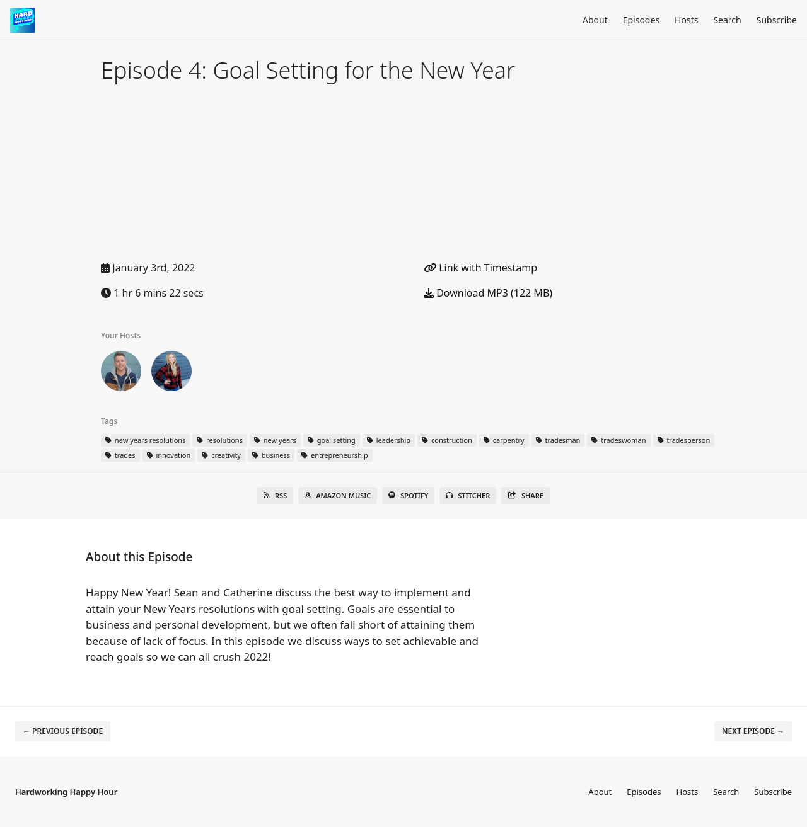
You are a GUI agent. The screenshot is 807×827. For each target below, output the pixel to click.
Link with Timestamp (480, 268)
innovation (169, 455)
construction (447, 440)
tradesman (558, 440)
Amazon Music (338, 495)
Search (727, 20)
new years (275, 440)
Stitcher (468, 495)
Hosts (686, 20)
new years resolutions (145, 440)
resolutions (219, 440)
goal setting (332, 440)
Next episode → (753, 731)
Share (525, 495)
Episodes (641, 20)
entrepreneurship (334, 455)
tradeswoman (618, 440)
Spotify (408, 495)
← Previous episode (63, 731)
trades (120, 455)
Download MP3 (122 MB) (488, 293)
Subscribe (777, 20)
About (595, 20)
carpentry (504, 440)
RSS (275, 495)
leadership (388, 440)
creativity (221, 455)
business (271, 455)
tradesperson (684, 440)
